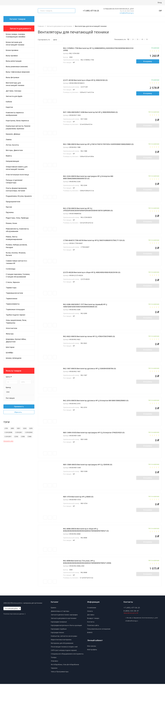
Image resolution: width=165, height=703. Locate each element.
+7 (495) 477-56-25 (90, 10)
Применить (19, 406)
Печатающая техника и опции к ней (64, 666)
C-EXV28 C (18, 432)
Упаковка (54, 680)
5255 (31, 428)
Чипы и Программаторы (60, 691)
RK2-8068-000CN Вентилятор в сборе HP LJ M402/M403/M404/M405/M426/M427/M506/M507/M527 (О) (86, 547)
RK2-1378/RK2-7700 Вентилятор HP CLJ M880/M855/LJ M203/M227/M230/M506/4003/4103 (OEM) (85, 50)
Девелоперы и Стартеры (60, 630)
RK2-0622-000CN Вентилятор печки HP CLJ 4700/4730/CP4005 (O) (89, 347)
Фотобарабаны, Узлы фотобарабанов (65, 683)
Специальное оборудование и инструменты (67, 673)
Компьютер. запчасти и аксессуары (64, 655)
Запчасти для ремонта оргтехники (59, 26)
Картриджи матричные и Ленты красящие (66, 644)
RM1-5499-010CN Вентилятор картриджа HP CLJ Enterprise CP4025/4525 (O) (94, 446)
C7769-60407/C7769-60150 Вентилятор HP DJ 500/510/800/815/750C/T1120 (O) (94, 247)
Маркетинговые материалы (61, 659)
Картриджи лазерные (59, 641)
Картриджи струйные (59, 648)
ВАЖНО (89, 651)
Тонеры (53, 676)
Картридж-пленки (57, 651)
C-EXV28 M (28, 432)
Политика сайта (93, 644)
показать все (8, 441)
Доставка (90, 634)
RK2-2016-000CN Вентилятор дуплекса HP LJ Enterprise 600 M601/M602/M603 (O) (96, 413)
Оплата (90, 630)
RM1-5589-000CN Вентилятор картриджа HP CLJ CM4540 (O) (88, 480)
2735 (6, 428)
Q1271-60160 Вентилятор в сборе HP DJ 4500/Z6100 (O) (86, 82)
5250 (24, 428)
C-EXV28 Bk (8, 432)
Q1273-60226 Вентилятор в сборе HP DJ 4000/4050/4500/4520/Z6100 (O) (92, 281)
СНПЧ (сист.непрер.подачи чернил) (64, 669)
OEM (7, 392)
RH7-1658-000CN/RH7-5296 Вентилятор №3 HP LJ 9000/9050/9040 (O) (91, 115)
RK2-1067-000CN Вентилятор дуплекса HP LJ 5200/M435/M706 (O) (90, 380)
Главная (41, 26)
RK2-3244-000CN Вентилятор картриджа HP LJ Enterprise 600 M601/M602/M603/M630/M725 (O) (89, 182)
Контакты (90, 641)
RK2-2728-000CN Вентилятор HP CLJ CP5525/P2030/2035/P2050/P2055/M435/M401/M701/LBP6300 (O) (88, 215)
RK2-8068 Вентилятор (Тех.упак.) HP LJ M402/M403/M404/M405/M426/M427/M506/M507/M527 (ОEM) (88, 580)
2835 (12, 428)
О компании (91, 627)
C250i (16, 436)
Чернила (54, 687)
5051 (18, 428)
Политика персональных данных (13, 633)
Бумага (53, 627)
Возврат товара (93, 637)
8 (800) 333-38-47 (131, 630)
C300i (23, 436)
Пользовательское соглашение (98, 648)
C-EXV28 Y (8, 436)
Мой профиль (92, 669)
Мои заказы (91, 665)
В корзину (147, 62)
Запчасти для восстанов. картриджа (64, 634)
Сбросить (19, 412)
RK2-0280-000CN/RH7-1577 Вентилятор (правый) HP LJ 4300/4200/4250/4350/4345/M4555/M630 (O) (86, 315)
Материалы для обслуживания (62, 662)
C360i (29, 436)
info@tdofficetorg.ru (127, 13)
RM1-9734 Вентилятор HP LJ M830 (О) (79, 513)
